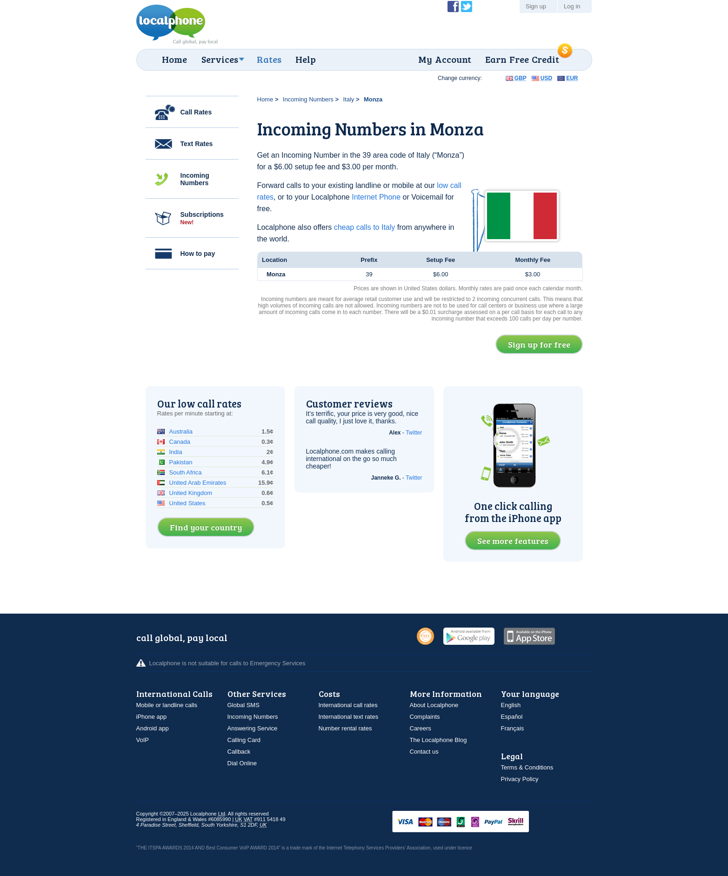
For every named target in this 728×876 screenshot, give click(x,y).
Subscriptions (202, 218)
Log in (572, 6)
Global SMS (243, 705)
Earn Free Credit (522, 59)
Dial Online (242, 763)
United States (187, 503)
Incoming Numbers (194, 179)
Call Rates (196, 112)
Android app (152, 728)
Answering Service (252, 728)
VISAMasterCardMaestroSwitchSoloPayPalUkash (473, 822)
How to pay (197, 253)
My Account (444, 59)
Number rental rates (345, 728)
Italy (348, 99)
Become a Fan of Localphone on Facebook (453, 6)
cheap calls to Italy (364, 227)
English (511, 705)
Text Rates (196, 143)
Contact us (424, 751)
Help (305, 59)
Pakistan (181, 462)
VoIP (142, 739)
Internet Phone (376, 197)
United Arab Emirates (198, 482)
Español (512, 716)
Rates (269, 59)
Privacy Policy (520, 779)
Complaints (425, 716)
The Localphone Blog (438, 739)
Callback (239, 751)
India (175, 451)
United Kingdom (191, 492)
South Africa (185, 472)
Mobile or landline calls (167, 705)
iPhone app (151, 716)
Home (174, 59)
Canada (180, 441)
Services (219, 59)
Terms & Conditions (527, 767)
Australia (181, 431)
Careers (420, 728)
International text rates (349, 716)
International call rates (348, 705)
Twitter (414, 432)
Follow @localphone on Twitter (466, 6)
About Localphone (434, 705)
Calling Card (244, 739)
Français (512, 728)
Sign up (536, 6)
